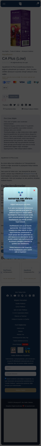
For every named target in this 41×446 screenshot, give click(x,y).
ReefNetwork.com (20, 250)
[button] (34, 190)
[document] (20, 223)
